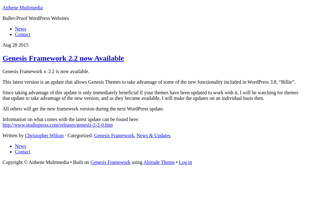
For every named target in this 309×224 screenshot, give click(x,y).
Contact (22, 151)
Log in (185, 162)
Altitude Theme (159, 162)
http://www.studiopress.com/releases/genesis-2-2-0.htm (57, 125)
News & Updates (153, 135)
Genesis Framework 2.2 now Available (63, 58)
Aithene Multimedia (22, 7)
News (20, 146)
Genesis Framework (114, 135)
